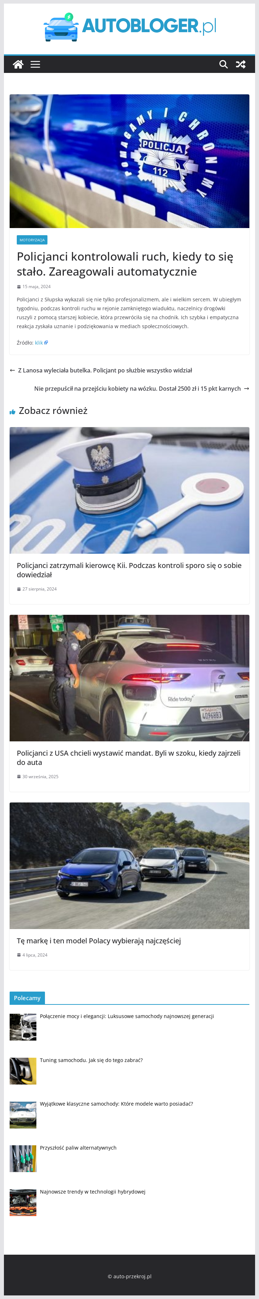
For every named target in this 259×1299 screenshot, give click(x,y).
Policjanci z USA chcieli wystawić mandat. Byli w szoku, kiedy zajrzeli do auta (128, 757)
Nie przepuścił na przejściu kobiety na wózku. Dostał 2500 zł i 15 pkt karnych (141, 388)
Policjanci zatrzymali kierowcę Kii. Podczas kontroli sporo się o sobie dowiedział (129, 569)
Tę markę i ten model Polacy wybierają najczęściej (99, 940)
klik (39, 342)
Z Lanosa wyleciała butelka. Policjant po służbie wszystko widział (101, 370)
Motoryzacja (32, 239)
